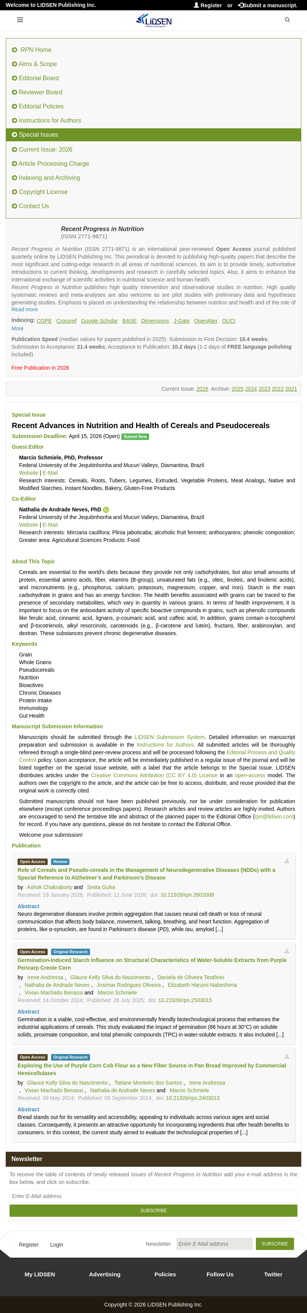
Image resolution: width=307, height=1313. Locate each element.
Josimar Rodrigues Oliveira (129, 985)
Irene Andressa (45, 977)
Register (208, 5)
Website (28, 473)
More (17, 328)
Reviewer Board (37, 92)
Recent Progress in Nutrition (102, 229)
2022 (278, 389)
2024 (251, 389)
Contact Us (30, 206)
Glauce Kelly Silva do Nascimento (110, 977)
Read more (24, 309)
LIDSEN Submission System (170, 737)
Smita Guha (101, 887)
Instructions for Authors (46, 120)
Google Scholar (99, 321)
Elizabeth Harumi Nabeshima (202, 985)
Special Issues (35, 134)
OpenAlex (205, 321)
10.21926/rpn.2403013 (193, 1098)
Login (56, 1245)
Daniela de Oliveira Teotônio (191, 977)
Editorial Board (35, 78)
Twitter (273, 1274)
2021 (291, 389)
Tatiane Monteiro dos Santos (148, 1083)
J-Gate (182, 321)
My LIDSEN (39, 1274)
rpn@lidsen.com (274, 816)
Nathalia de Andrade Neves (57, 985)
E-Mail (50, 473)
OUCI (228, 321)
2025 (238, 389)
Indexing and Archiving (46, 178)
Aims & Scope (34, 64)
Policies (165, 1274)
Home (31, 50)
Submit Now (135, 436)
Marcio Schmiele (117, 993)
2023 (264, 389)
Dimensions (155, 321)
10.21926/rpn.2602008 (187, 895)
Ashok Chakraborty (49, 887)
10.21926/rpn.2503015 (185, 1000)
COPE (44, 321)
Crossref (66, 321)
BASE (129, 321)
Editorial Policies (38, 106)
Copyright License (40, 192)
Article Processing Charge (50, 163)
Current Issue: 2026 (42, 149)
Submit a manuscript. (267, 5)
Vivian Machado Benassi (54, 993)
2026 (202, 389)
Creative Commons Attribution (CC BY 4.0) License (154, 775)
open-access (250, 775)
